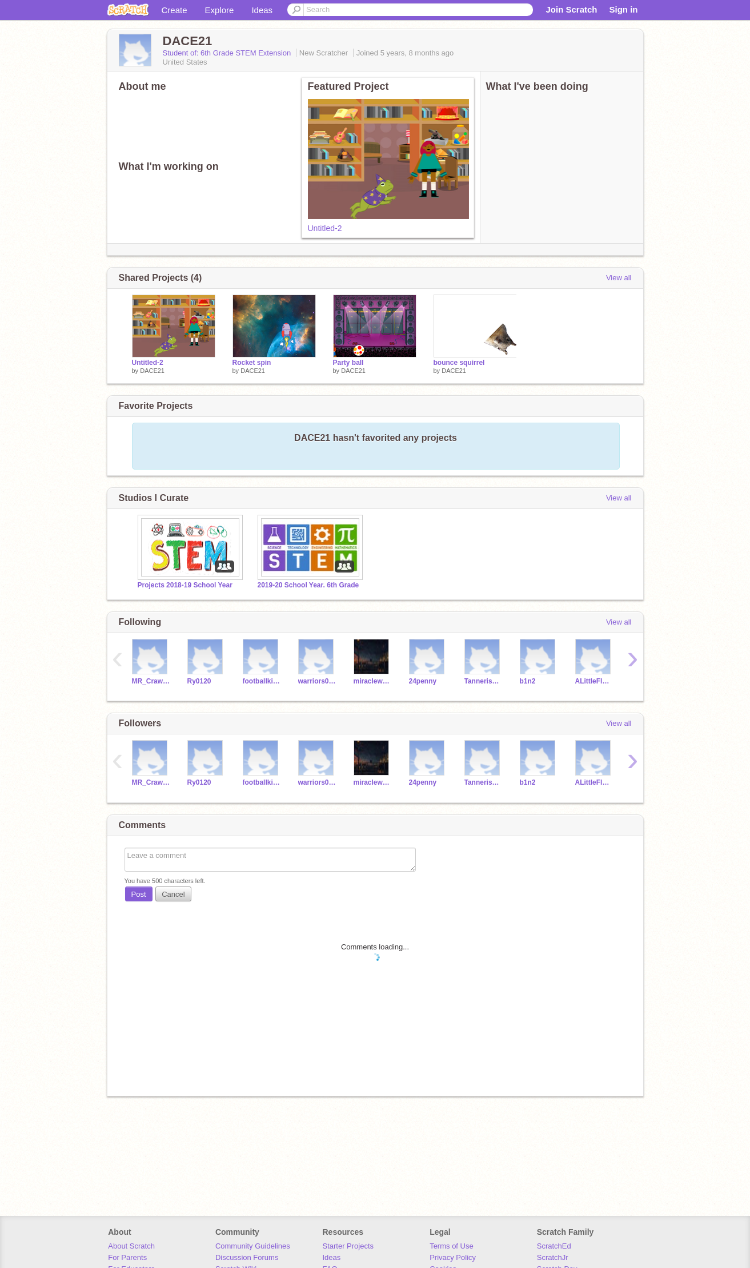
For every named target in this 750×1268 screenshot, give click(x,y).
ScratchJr (552, 1257)
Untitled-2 (325, 228)
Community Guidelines (252, 1246)
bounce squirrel (459, 363)
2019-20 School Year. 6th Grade (308, 585)
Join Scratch (571, 9)
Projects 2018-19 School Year (185, 585)
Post (138, 894)
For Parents (127, 1257)
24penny (423, 681)
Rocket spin (251, 363)
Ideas (261, 10)
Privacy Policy (453, 1257)
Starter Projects (348, 1246)
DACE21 (152, 370)
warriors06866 (317, 681)
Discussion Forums (247, 1257)
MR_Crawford (151, 681)
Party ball (348, 363)
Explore (219, 10)
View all (619, 277)
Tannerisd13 (483, 681)
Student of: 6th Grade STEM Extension (228, 53)
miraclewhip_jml (373, 681)
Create (174, 10)
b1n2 (528, 681)
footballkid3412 (262, 681)
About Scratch (131, 1246)
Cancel (173, 894)
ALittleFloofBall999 (594, 681)
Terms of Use (452, 1246)
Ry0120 (199, 681)
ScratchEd (554, 1246)
